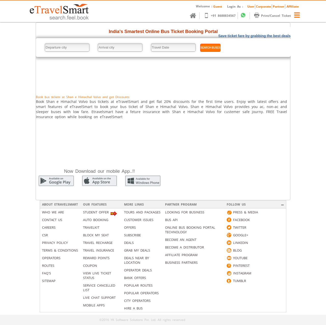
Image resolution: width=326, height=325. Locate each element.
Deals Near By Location (136, 260)
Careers (49, 227)
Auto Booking (95, 220)
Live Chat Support (99, 297)
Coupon (90, 265)
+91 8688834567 (222, 15)
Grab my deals (137, 250)
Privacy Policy (55, 242)
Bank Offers (135, 277)
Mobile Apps (94, 305)
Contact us (52, 220)
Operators (51, 258)
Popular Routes (138, 285)
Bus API (171, 220)
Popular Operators (141, 293)
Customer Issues (138, 220)
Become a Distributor (184, 247)
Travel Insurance (98, 250)
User (250, 6)
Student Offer (96, 212)
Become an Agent (180, 239)
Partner (278, 6)
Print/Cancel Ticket (275, 15)
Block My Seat (96, 235)
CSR (45, 235)
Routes (48, 265)
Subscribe (132, 235)
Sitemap (49, 280)
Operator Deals (138, 270)
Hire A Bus (133, 308)
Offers (130, 227)
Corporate (263, 6)
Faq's (46, 273)
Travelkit (91, 227)
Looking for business (184, 212)
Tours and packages (142, 212)
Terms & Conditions (60, 250)
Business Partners (181, 262)
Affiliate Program (181, 255)
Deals (129, 242)
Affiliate (293, 6)
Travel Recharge (98, 242)
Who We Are (53, 212)
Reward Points (96, 258)
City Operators (137, 300)
